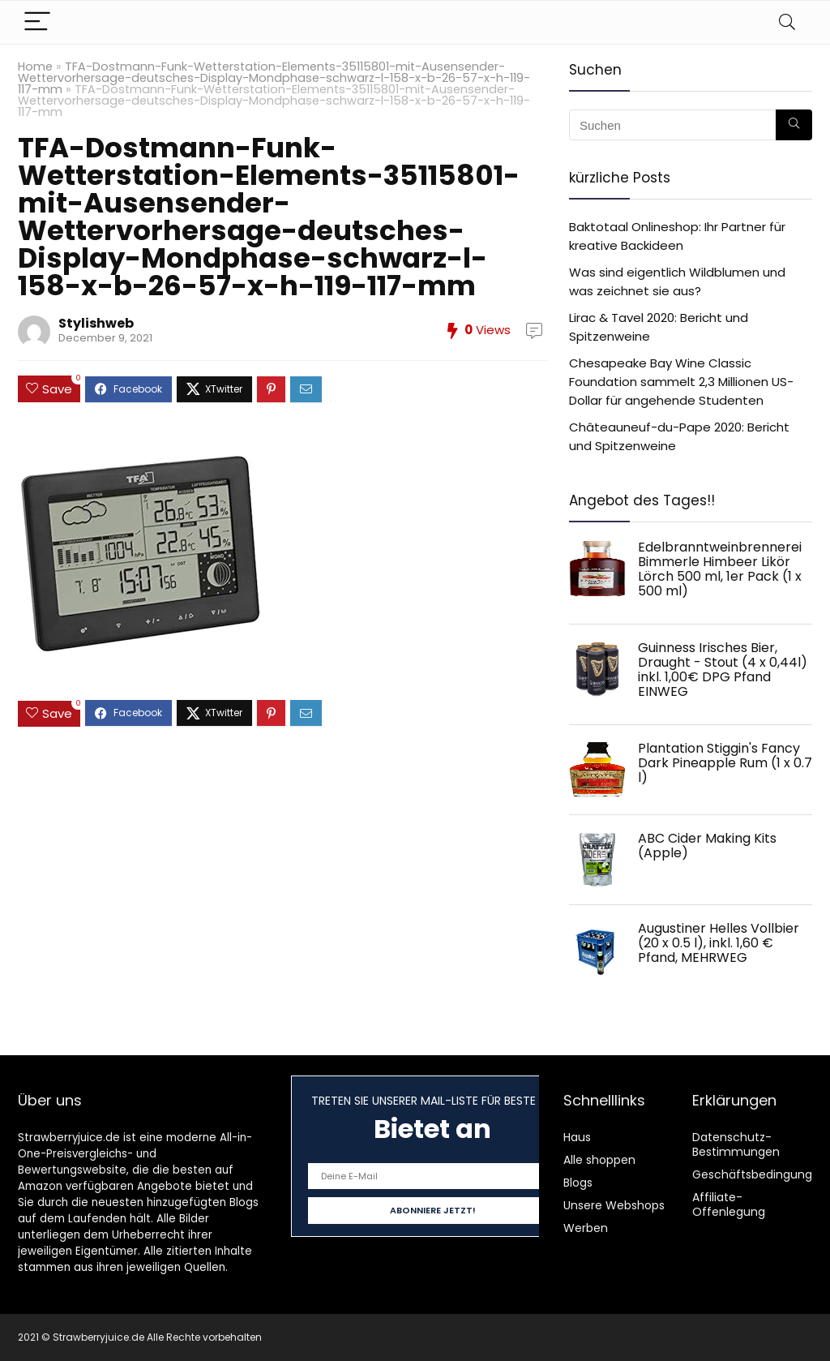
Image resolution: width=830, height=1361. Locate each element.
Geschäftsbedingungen (759, 1174)
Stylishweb (96, 323)
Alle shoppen (599, 1160)
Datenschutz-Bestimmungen (736, 1144)
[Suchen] (794, 124)
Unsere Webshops (614, 1205)
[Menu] (37, 22)
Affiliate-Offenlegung (728, 1204)
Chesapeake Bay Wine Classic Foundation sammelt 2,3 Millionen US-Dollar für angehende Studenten (681, 381)
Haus (577, 1137)
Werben (585, 1228)
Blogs (578, 1182)
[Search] (787, 22)
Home (35, 66)
